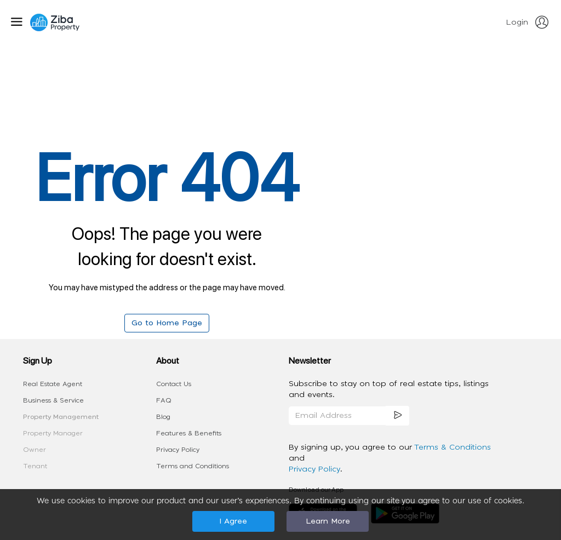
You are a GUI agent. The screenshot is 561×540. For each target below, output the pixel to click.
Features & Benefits (188, 433)
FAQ (163, 400)
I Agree (233, 521)
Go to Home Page (166, 323)
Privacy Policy (177, 449)
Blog (163, 416)
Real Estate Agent (52, 384)
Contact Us (173, 384)
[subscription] (398, 416)
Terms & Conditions (452, 447)
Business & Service (53, 400)
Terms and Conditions (192, 466)
